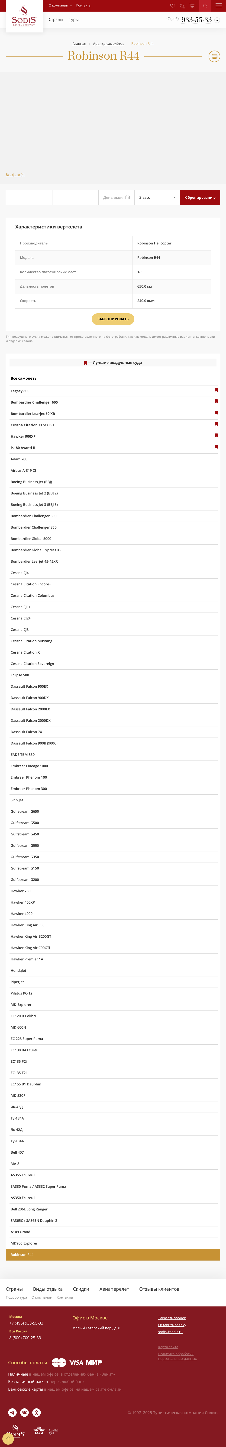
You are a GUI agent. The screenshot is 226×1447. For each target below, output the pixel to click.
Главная (79, 43)
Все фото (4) (15, 175)
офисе (68, 1389)
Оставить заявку (172, 1325)
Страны (14, 1289)
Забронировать (113, 319)
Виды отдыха (48, 1289)
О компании (58, 5)
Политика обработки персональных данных (177, 1356)
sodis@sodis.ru (170, 1332)
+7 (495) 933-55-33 (26, 1323)
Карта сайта (168, 1347)
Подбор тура (16, 1297)
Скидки (81, 1289)
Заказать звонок (172, 1318)
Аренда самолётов (108, 43)
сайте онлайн (109, 1389)
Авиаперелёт (114, 1289)
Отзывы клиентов (159, 1289)
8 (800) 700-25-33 (25, 1337)
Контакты (65, 1297)
